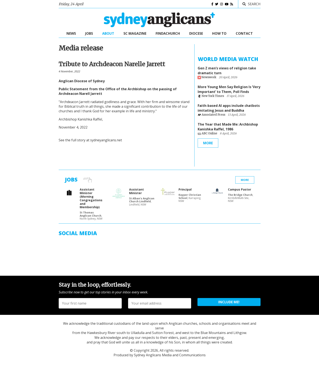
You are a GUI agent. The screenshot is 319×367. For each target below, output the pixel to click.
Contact (244, 33)
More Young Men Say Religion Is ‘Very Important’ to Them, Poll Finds (229, 89)
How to (219, 33)
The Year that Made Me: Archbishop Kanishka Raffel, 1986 (228, 126)
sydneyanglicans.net (106, 140)
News (71, 33)
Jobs (89, 33)
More (208, 143)
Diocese (196, 33)
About (108, 33)
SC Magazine (134, 33)
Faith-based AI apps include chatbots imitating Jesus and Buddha (229, 108)
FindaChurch (168, 33)
